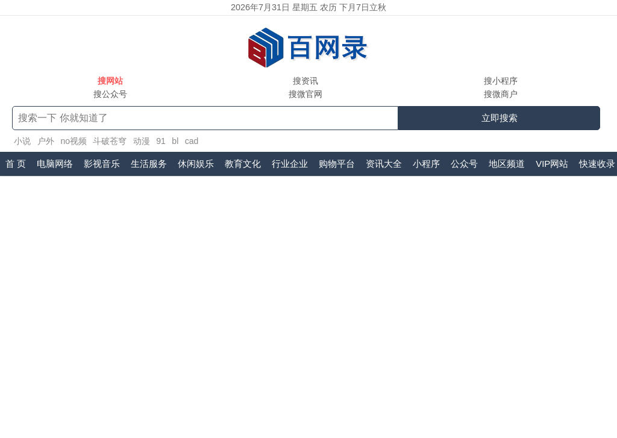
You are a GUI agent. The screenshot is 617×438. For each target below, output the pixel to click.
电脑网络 (55, 163)
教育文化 (243, 163)
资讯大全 (384, 163)
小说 (22, 141)
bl (175, 141)
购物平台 (337, 163)
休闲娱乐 (196, 163)
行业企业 (290, 163)
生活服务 (149, 163)
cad (192, 141)
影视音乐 (102, 163)
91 (161, 141)
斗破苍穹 (110, 141)
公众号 (464, 163)
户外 (45, 141)
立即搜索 (499, 118)
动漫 (141, 141)
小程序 (426, 163)
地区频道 (507, 163)
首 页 (15, 163)
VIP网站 (552, 163)
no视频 (73, 141)
